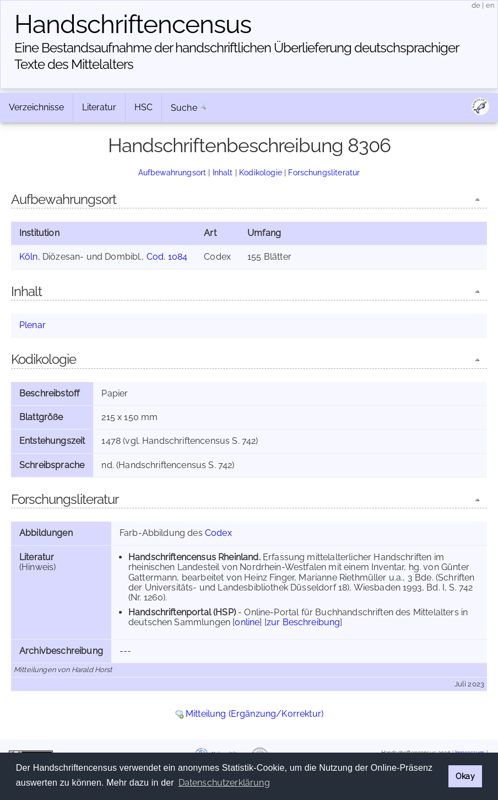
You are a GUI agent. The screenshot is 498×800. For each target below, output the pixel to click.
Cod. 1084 (167, 256)
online (247, 622)
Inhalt (223, 172)
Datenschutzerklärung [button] (224, 782)
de (476, 5)
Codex (218, 533)
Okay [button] (465, 776)
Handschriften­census (132, 24)
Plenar (32, 325)
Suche (184, 108)
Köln (28, 256)
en (490, 5)
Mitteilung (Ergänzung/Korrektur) (254, 713)
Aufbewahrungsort (172, 172)
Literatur (99, 107)
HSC (143, 107)
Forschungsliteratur (324, 172)
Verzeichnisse (36, 107)
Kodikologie (260, 172)
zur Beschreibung (303, 622)
